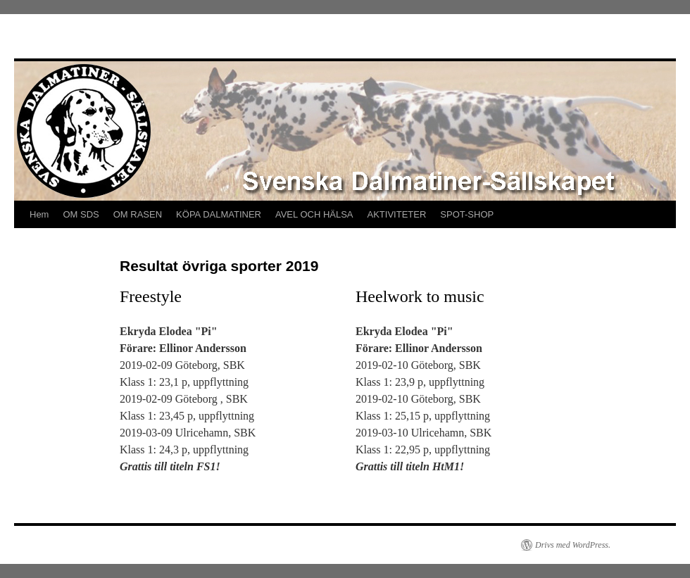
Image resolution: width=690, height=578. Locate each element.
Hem (39, 214)
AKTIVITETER (397, 214)
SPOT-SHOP (467, 214)
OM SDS (81, 214)
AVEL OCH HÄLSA (314, 214)
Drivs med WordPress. (572, 545)
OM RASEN (137, 214)
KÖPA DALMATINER (218, 214)
